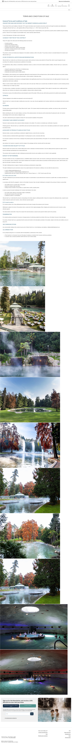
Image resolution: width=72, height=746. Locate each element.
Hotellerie (52, 5)
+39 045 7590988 (12, 737)
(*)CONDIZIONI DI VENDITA (11, 718)
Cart (69, 5)
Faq (56, 5)
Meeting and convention (43, 735)
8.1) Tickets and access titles (9, 175)
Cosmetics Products (27, 705)
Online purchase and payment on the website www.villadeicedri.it (25, 23)
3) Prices (5, 95)
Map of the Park (67, 732)
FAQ (47, 734)
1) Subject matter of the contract (14, 38)
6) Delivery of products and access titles (16, 130)
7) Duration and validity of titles (14, 145)
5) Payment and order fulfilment (14, 120)
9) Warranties (7, 214)
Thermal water (68, 737)
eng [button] (69, 9)
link (31, 710)
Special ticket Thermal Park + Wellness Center (11, 706)
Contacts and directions (43, 732)
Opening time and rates (62, 5)
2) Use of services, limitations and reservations (18, 57)
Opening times (68, 734)
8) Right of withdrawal (10, 155)
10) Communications (9, 224)
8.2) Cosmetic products (8, 202)
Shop (49, 5)
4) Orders (6, 105)
